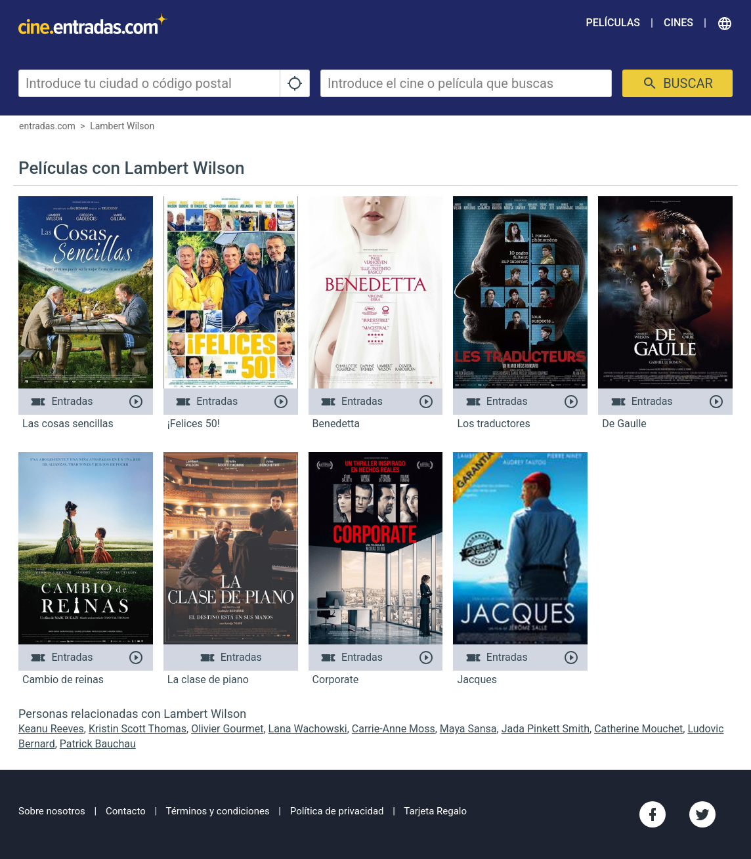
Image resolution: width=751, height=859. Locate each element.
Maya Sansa (468, 729)
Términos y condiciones (218, 811)
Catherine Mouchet (638, 729)
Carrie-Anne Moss (393, 729)
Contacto (126, 811)
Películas (613, 22)
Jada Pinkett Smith (546, 729)
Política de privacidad (337, 811)
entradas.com (47, 126)
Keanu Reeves (51, 729)
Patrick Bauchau (98, 744)
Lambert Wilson (122, 126)
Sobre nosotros (51, 811)
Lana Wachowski (307, 729)
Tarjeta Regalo (435, 811)
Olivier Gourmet (227, 729)
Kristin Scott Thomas (137, 729)
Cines (678, 22)
